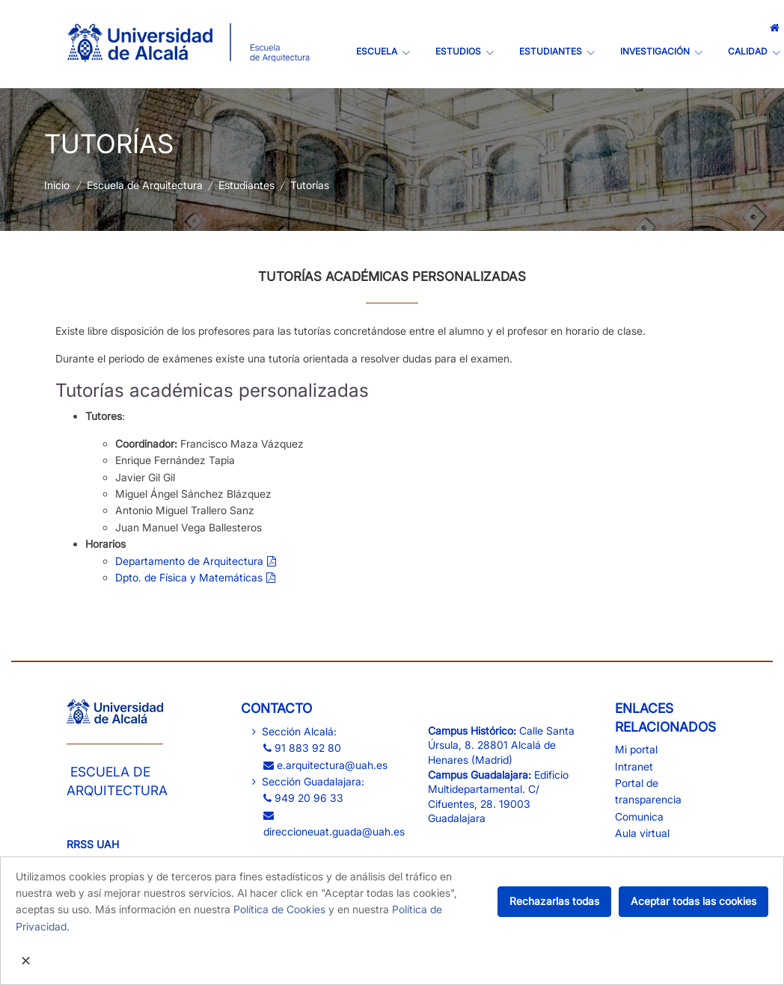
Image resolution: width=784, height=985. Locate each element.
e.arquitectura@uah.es (325, 765)
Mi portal (636, 749)
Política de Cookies (279, 909)
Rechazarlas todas (554, 901)
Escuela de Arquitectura (145, 185)
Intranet (634, 766)
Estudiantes (246, 185)
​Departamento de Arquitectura (189, 561)
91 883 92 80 (302, 747)
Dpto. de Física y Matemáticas (189, 577)
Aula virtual (642, 833)
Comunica (639, 816)
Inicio (57, 185)
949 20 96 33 (303, 797)
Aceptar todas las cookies (693, 901)
